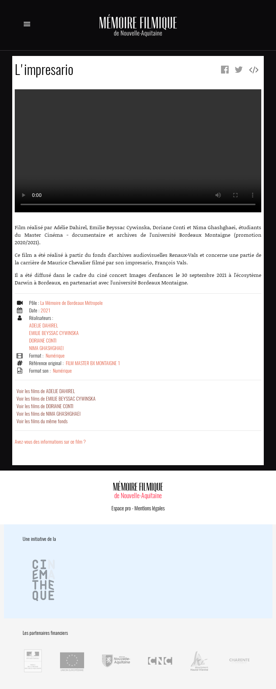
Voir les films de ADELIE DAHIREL (46, 391)
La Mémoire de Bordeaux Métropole (71, 302)
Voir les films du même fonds (42, 421)
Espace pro (121, 508)
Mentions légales (149, 508)
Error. (138, 150)
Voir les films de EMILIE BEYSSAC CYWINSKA (56, 398)
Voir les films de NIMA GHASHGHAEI (48, 413)
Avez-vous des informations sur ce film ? (50, 441)
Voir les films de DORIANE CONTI (45, 406)
